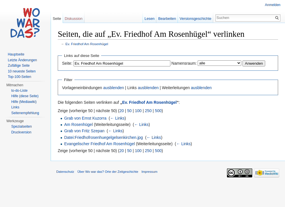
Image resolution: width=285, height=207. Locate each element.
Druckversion (21, 132)
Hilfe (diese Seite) (24, 96)
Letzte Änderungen (22, 60)
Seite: (67, 63)
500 (158, 110)
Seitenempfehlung (25, 113)
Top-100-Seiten (19, 77)
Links (15, 107)
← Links (117, 118)
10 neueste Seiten (22, 71)
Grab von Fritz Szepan (84, 131)
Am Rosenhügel (78, 124)
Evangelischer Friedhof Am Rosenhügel (99, 143)
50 (129, 110)
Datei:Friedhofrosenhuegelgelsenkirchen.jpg (103, 137)
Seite (57, 18)
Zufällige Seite (19, 66)
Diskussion (73, 18)
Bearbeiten (167, 18)
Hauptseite (16, 54)
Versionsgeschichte (195, 18)
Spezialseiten (21, 126)
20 (122, 110)
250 (148, 110)
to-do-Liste (19, 91)
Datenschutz (65, 171)
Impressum (149, 171)
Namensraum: (184, 63)
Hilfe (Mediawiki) (23, 102)
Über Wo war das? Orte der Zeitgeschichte (107, 171)
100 (138, 110)
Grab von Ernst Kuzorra (85, 118)
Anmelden (272, 5)
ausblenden (113, 87)
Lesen (150, 18)
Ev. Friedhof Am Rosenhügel (87, 44)
